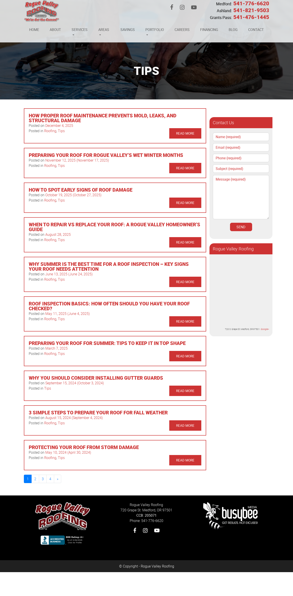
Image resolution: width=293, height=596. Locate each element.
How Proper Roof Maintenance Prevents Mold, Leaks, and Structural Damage (102, 118)
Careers (182, 29)
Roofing (50, 130)
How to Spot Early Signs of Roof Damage (80, 190)
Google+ (265, 329)
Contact (256, 29)
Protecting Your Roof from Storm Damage (84, 447)
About (55, 29)
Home (34, 29)
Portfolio (154, 29)
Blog (233, 29)
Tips (61, 130)
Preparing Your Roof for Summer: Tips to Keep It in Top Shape (107, 343)
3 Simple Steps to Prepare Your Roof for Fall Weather (98, 412)
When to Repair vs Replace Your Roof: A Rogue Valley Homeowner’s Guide (114, 226)
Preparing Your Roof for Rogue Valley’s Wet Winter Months (106, 155)
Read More (185, 133)
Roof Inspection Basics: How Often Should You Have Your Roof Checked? (109, 306)
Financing (209, 29)
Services (80, 29)
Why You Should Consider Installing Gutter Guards (96, 378)
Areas (103, 29)
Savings (127, 29)
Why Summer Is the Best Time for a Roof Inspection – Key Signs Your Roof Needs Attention (109, 266)
